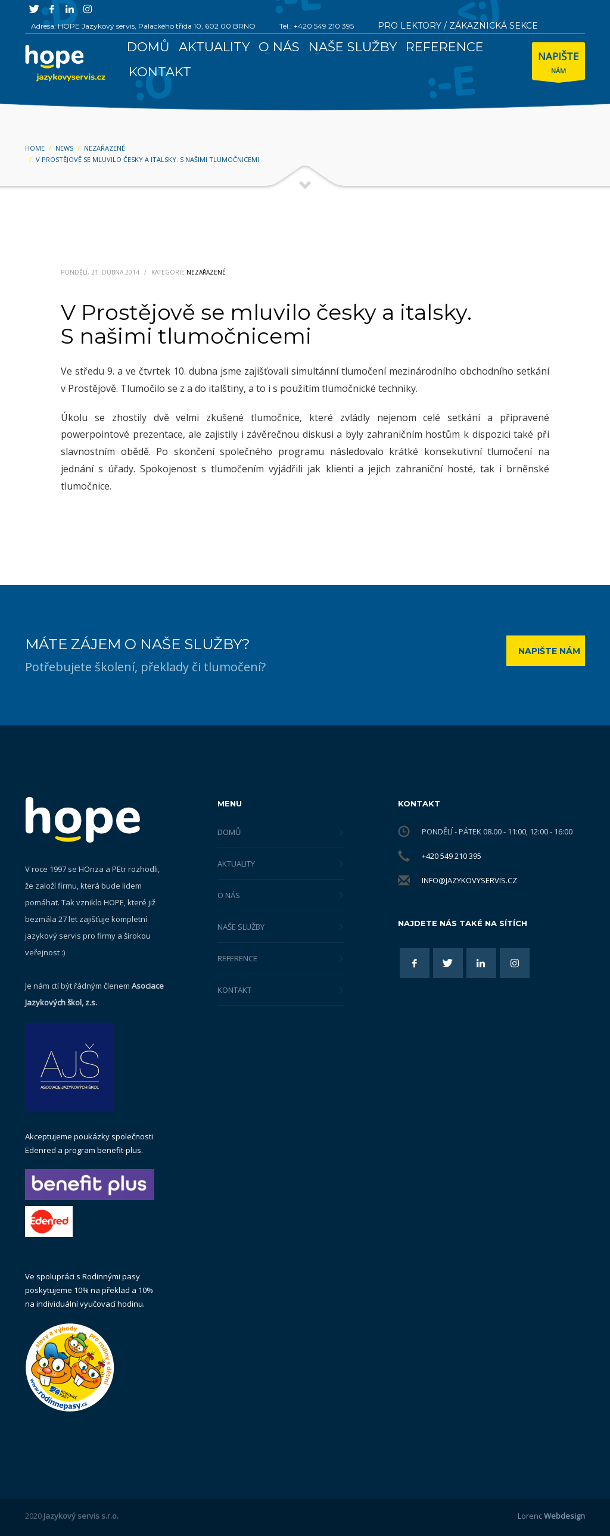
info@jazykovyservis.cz (469, 880)
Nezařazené (206, 272)
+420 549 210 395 (451, 855)
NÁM (558, 64)
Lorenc (551, 1515)
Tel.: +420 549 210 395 (316, 25)
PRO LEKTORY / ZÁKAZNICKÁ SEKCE (458, 25)
